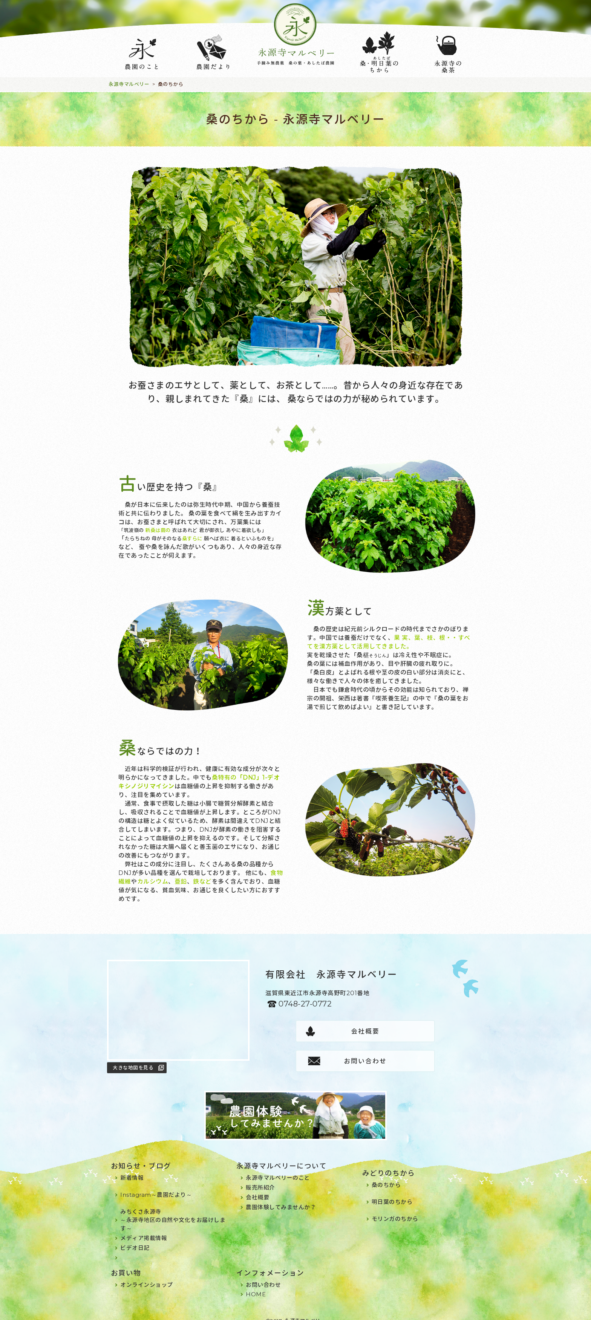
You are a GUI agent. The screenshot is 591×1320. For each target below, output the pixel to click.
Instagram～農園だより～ (156, 1186)
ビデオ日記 (135, 1239)
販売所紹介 (260, 1179)
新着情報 (132, 1169)
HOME (256, 1285)
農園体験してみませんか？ (281, 1198)
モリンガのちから (395, 1210)
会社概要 (315, 1031)
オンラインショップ (146, 1276)
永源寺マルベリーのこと (278, 1169)
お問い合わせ (415, 1031)
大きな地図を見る (133, 1068)
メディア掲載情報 (143, 1229)
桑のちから (386, 1176)
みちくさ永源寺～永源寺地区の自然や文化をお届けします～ (172, 1212)
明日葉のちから (392, 1193)
